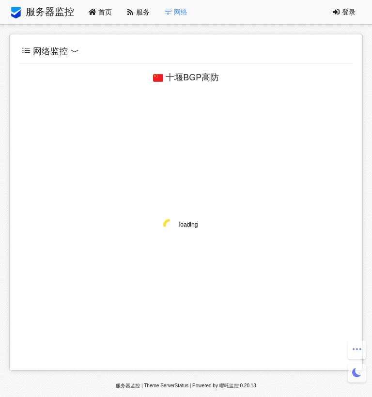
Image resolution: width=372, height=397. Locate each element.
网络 (175, 11)
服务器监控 (41, 12)
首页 (100, 11)
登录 (344, 11)
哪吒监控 (229, 385)
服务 (138, 11)
